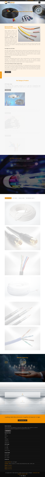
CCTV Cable (15, 198)
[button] (3, 14)
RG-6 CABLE (7, 455)
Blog (5, 437)
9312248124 (10, 465)
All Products (8, 198)
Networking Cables (30, 198)
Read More (8, 430)
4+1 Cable (6, 447)
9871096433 (10, 467)
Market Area (7, 442)
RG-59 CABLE (7, 454)
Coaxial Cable (22, 198)
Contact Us (7, 440)
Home (6, 434)
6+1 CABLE (7, 448)
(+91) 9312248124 (30, 0)
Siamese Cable (7, 450)
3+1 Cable (6, 445)
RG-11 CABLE (7, 457)
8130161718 (10, 468)
